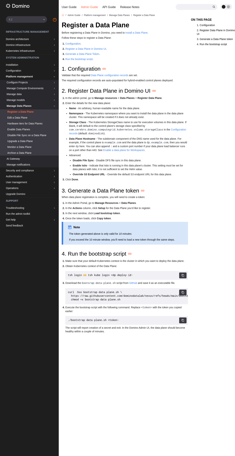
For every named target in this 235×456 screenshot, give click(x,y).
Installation (12, 64)
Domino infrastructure (18, 44)
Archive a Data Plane (19, 152)
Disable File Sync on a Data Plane (26, 135)
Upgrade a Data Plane (20, 141)
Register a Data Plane (20, 111)
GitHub (133, 282)
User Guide (69, 7)
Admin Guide (89, 7)
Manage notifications (18, 164)
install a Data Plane (136, 32)
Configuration (13, 70)
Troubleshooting (15, 207)
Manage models (16, 100)
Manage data (14, 94)
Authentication (14, 176)
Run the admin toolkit (18, 213)
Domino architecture (17, 39)
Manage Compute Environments (25, 88)
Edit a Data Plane (17, 117)
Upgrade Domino (15, 193)
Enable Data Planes (18, 129)
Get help (11, 219)
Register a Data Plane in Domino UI (85, 48)
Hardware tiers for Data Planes (24, 123)
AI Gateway (13, 158)
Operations (12, 188)
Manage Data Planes (19, 105)
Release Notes (129, 7)
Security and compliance (20, 170)
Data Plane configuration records (109, 75)
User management (16, 182)
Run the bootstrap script (79, 59)
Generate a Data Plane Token (82, 53)
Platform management (19, 76)
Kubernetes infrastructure (20, 50)
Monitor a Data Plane (19, 147)
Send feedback (14, 225)
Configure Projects (17, 82)
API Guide (109, 7)
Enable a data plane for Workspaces (123, 150)
